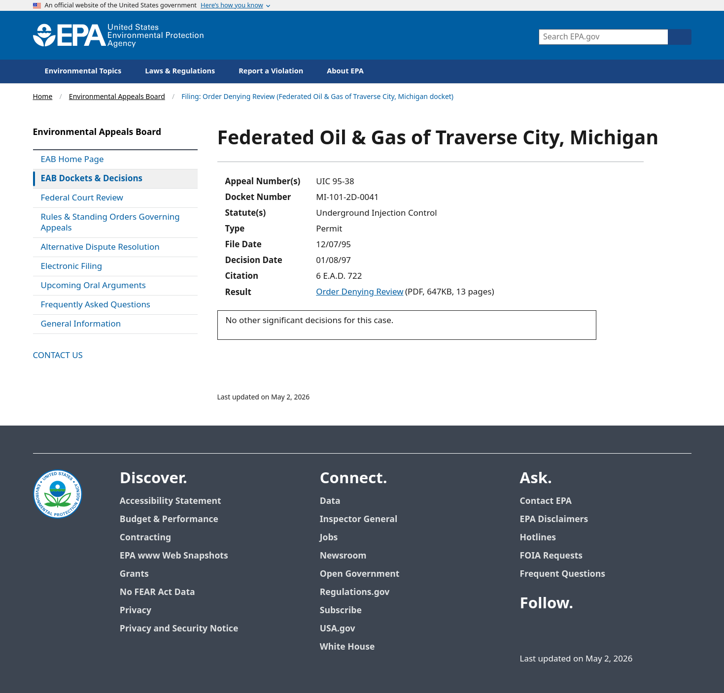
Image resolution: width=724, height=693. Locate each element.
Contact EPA (546, 501)
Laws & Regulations (180, 71)
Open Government (360, 574)
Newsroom (343, 556)
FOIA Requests (551, 556)
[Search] (679, 37)
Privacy (135, 610)
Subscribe (341, 610)
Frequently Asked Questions (95, 305)
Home (43, 97)
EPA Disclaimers (554, 519)
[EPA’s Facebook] (530, 631)
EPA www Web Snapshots (174, 556)
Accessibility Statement (170, 501)
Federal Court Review (82, 198)
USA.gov (337, 629)
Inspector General (359, 519)
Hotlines (538, 537)
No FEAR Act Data (157, 592)
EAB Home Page (72, 159)
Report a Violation (271, 71)
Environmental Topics (83, 71)
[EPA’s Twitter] (553, 631)
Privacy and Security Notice (179, 629)
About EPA (345, 71)
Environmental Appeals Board (117, 97)
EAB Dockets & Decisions (92, 179)
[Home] (118, 35)
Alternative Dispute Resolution (100, 247)
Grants (134, 574)
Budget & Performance (169, 519)
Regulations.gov (355, 592)
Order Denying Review (359, 292)
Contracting (145, 537)
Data (330, 501)
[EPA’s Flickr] (601, 631)
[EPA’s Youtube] (577, 631)
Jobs (329, 537)
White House (347, 647)
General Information (81, 324)
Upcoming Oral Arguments (93, 286)
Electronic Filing (72, 266)
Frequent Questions (562, 574)
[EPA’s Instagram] (624, 631)
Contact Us (58, 355)
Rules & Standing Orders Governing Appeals (110, 222)
